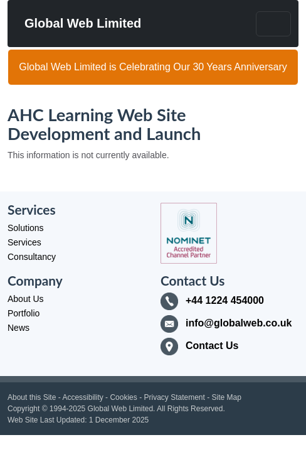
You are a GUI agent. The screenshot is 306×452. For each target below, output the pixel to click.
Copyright (24, 408)
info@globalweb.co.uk (239, 323)
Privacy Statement (174, 397)
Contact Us (212, 345)
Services (24, 242)
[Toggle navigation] (273, 23)
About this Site (32, 397)
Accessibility (82, 397)
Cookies (123, 397)
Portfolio (24, 313)
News (18, 328)
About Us (26, 299)
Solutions (26, 228)
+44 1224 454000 (225, 300)
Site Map (226, 397)
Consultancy (32, 257)
